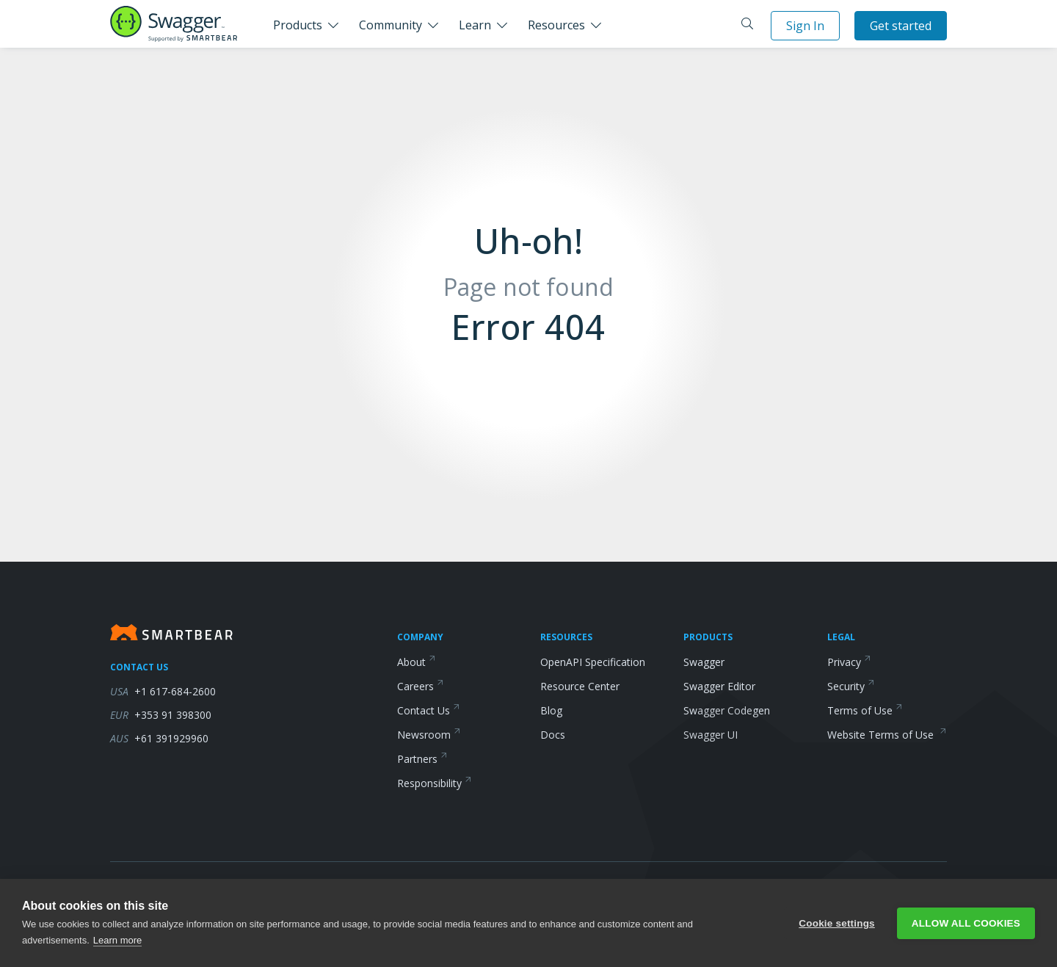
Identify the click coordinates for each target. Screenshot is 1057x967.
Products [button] (297, 25)
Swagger (703, 662)
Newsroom (429, 735)
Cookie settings (837, 923)
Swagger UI (710, 735)
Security (851, 686)
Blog (551, 710)
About (416, 662)
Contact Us (428, 710)
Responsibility (434, 783)
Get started (900, 26)
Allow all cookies (966, 923)
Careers (420, 686)
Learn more (117, 940)
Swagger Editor (719, 686)
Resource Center (580, 686)
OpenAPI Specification (592, 662)
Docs (552, 735)
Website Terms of (887, 735)
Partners (422, 759)
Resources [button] (556, 25)
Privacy (849, 662)
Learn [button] (475, 25)
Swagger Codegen (726, 710)
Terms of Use (865, 710)
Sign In (805, 26)
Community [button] (390, 25)
